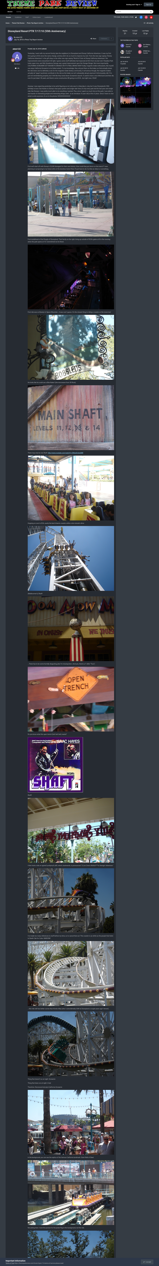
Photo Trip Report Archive (34, 40)
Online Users (37, 17)
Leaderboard (49, 17)
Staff (27, 17)
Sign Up (148, 4)
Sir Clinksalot (147, 44)
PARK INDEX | (125, 17)
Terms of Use (10, 1263)
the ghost (129, 51)
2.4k (17, 68)
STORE (132, 17)
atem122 (19, 37)
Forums (8, 17)
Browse (10, 13)
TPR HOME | (117, 17)
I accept (147, 1262)
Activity (18, 11)
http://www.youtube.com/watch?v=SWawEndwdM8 (65, 453)
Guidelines (18, 17)
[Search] (126, 11)
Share (93, 38)
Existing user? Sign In (134, 4)
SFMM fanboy (147, 51)
